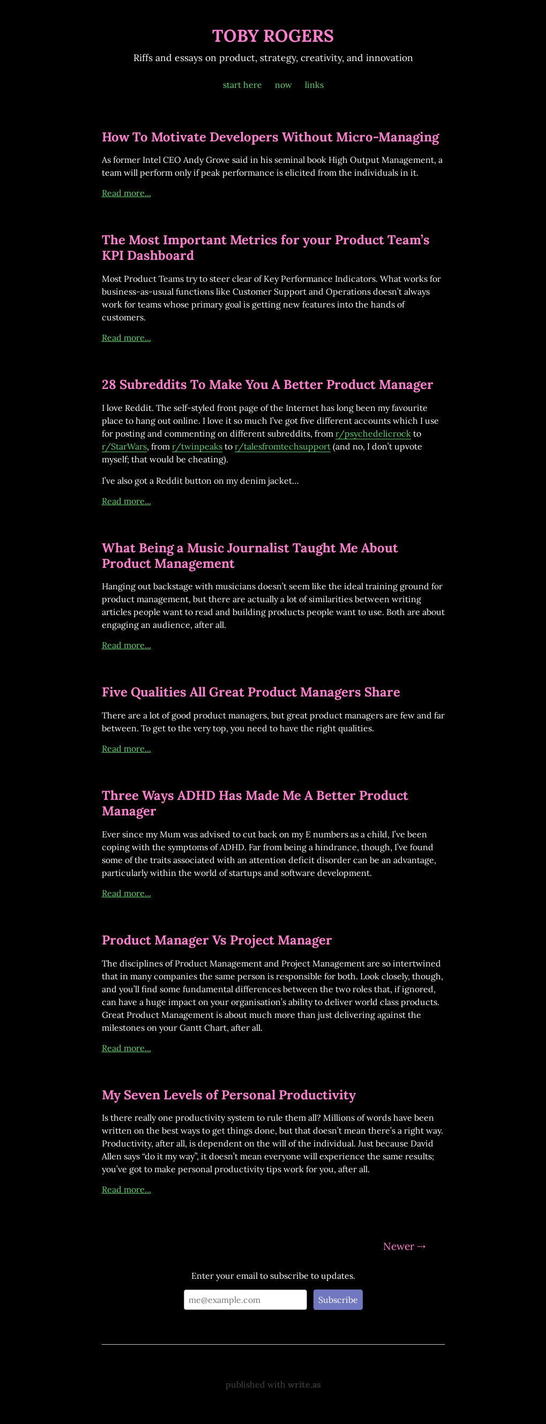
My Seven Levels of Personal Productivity (229, 1094)
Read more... (126, 193)
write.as (304, 1384)
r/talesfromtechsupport (283, 446)
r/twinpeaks (197, 446)
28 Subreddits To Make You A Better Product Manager (267, 384)
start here (242, 84)
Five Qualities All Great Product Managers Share (251, 692)
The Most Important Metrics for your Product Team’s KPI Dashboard (266, 247)
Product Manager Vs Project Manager (217, 940)
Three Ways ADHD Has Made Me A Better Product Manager (255, 803)
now (283, 84)
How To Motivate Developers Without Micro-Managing (270, 137)
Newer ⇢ (404, 1246)
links (314, 84)
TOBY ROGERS (273, 36)
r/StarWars (124, 446)
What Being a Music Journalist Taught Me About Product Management (250, 555)
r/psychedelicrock (373, 433)
